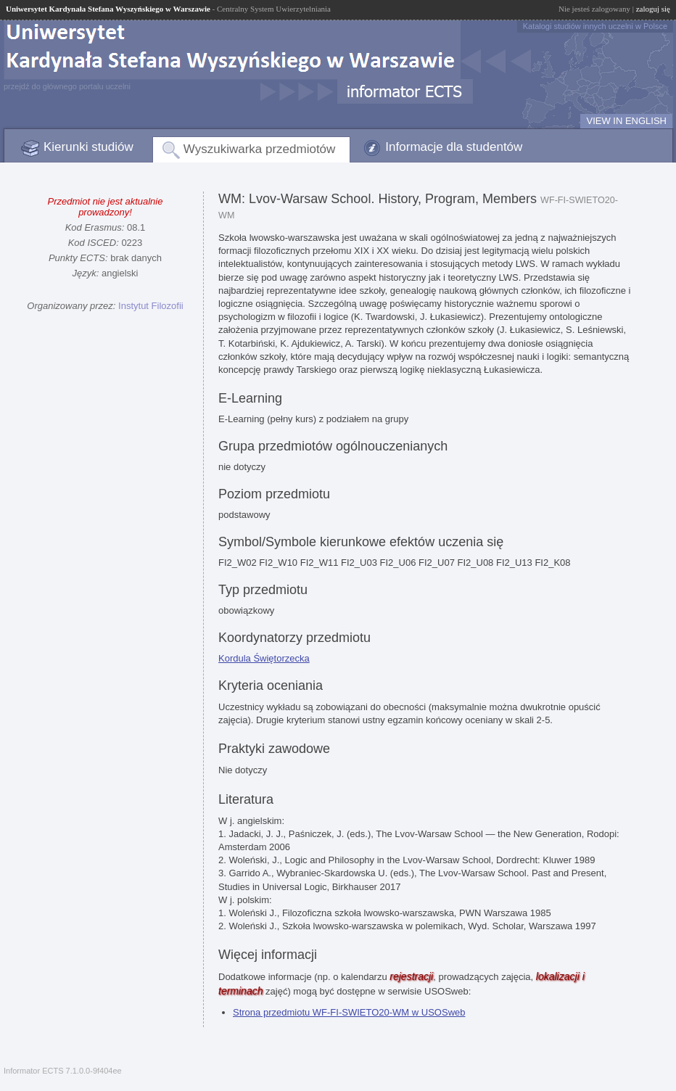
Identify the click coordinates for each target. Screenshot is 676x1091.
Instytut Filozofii (151, 305)
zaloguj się (653, 8)
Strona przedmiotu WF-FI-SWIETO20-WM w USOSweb (349, 1012)
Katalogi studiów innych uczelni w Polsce (595, 26)
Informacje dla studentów (453, 147)
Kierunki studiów (88, 147)
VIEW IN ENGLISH (626, 120)
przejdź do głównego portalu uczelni (67, 86)
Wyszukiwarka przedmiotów (260, 149)
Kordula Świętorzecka (264, 658)
